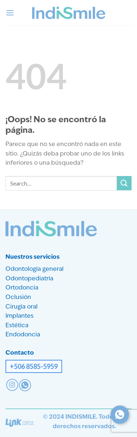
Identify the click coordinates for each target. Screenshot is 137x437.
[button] (9, 13)
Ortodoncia (21, 288)
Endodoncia (22, 335)
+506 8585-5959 (34, 366)
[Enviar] (124, 183)
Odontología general (34, 269)
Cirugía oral (21, 307)
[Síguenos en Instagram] (12, 385)
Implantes (19, 316)
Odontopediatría (29, 279)
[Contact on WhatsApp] (25, 385)
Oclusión (18, 297)
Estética (16, 326)
